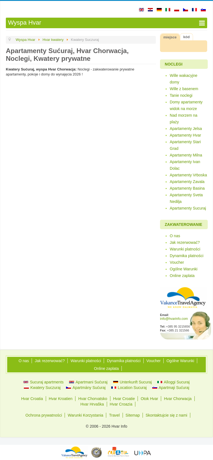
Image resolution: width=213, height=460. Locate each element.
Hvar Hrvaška (92, 404)
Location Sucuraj (129, 387)
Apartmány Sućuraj (85, 387)
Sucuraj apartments (43, 382)
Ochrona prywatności (44, 415)
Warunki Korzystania (85, 415)
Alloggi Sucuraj (173, 382)
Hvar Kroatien (61, 398)
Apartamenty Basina (187, 188)
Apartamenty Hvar (185, 135)
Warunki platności (185, 249)
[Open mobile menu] (106, 23)
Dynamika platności (186, 255)
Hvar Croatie (124, 398)
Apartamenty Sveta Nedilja (186, 198)
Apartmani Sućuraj (88, 382)
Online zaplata (182, 275)
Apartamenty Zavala (187, 181)
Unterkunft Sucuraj (132, 382)
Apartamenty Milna (186, 155)
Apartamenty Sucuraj (188, 208)
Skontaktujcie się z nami (166, 415)
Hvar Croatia (32, 398)
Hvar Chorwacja (178, 398)
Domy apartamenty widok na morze (186, 105)
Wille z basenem (184, 89)
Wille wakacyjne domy (183, 78)
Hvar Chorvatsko (92, 398)
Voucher (177, 262)
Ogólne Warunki (183, 269)
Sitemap (133, 415)
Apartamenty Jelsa (186, 128)
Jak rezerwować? (185, 242)
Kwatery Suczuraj (42, 387)
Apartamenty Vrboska (188, 175)
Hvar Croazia (121, 404)
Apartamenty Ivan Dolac (185, 165)
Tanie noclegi (181, 95)
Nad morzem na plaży (183, 118)
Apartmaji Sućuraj (170, 387)
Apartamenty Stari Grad (185, 145)
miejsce (170, 37)
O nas (175, 236)
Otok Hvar (149, 398)
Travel (114, 415)
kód (186, 37)
